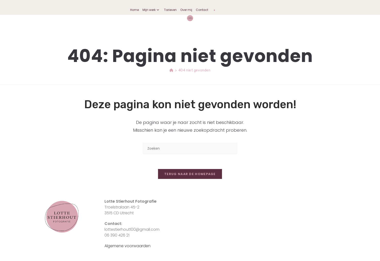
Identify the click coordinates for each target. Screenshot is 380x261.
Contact (202, 10)
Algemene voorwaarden (127, 246)
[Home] (171, 70)
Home (134, 10)
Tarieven (170, 10)
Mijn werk (151, 10)
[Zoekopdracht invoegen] (190, 148)
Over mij (186, 10)
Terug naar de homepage (190, 174)
